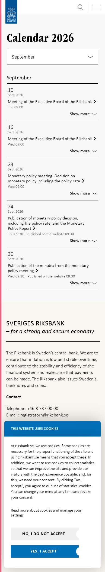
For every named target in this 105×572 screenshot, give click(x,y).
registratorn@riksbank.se (44, 415)
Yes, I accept (43, 551)
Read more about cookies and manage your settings (46, 513)
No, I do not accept (43, 534)
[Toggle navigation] (96, 7)
